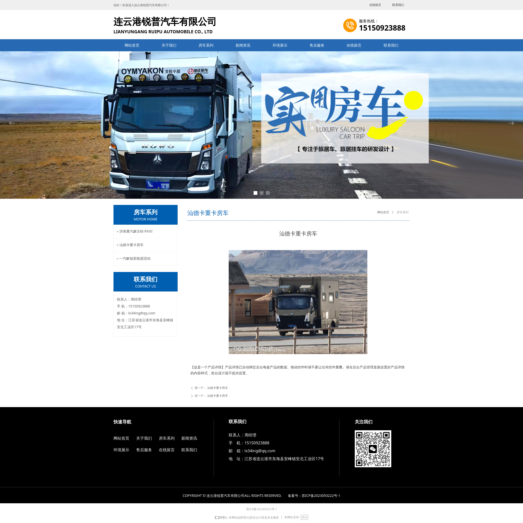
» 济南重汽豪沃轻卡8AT (135, 231)
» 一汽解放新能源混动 (133, 258)
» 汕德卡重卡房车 (130, 245)
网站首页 (383, 212)
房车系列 (403, 212)
